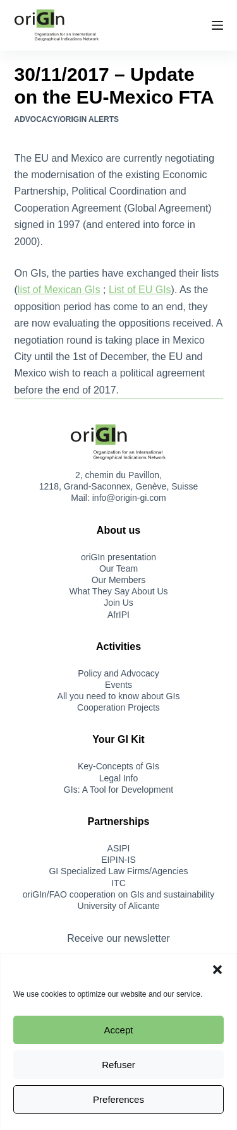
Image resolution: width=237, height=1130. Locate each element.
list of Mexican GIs (59, 289)
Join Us (118, 603)
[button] (217, 969)
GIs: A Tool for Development (118, 789)
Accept (118, 1030)
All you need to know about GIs (119, 696)
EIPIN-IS (118, 860)
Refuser (118, 1064)
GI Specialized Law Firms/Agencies (118, 871)
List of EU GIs (140, 289)
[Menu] (217, 25)
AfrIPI (118, 615)
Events (118, 685)
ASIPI (118, 848)
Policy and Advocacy (118, 673)
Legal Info (118, 778)
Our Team (118, 568)
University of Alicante (119, 906)
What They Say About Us (118, 591)
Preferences (118, 1099)
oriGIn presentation (118, 557)
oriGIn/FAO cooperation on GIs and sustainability (119, 894)
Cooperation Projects (118, 707)
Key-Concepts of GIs (118, 766)
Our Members (119, 580)
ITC (118, 883)
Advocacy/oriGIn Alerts (67, 119)
